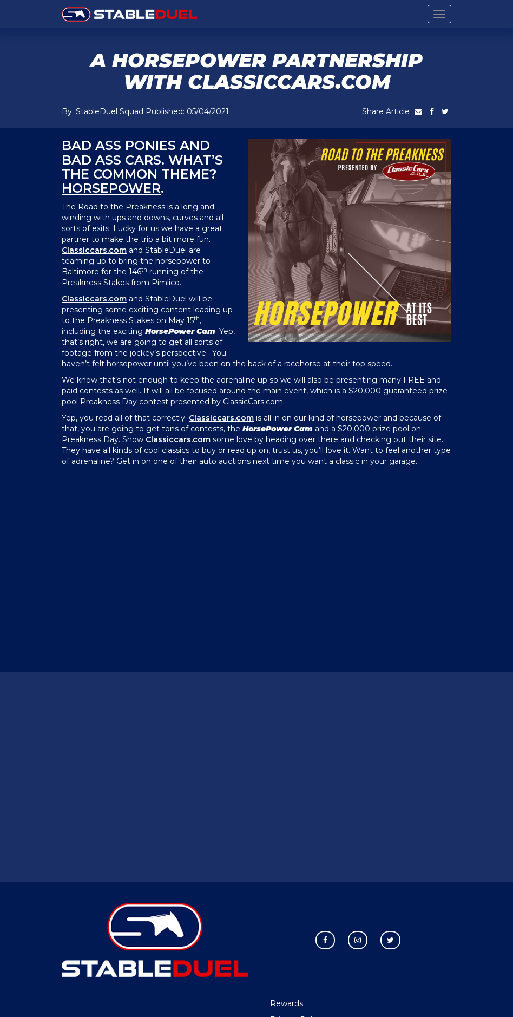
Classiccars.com (94, 250)
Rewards (286, 1003)
